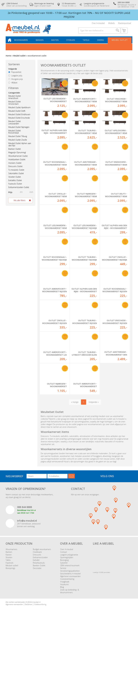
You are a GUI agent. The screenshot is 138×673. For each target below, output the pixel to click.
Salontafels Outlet (16, 176)
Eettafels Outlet (15, 183)
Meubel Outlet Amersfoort (14, 100)
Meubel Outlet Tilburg (17, 139)
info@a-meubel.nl (27, 569)
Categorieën (14, 96)
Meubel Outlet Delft (16, 114)
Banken (42, 43)
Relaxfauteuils (39, 612)
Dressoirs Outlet (15, 169)
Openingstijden (66, 606)
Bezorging (64, 609)
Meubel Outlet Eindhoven (19, 117)
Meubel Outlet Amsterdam (14, 106)
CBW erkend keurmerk (70, 614)
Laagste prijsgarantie (69, 603)
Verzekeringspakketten (70, 620)
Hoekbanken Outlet (16, 162)
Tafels (86, 43)
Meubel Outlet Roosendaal (14, 134)
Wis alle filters (19, 203)
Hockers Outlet (14, 166)
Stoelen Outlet (14, 180)
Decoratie (37, 617)
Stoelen (71, 43)
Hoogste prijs (15, 82)
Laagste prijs (15, 78)
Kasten (56, 43)
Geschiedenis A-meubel (70, 622)
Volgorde (12, 72)
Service (63, 617)
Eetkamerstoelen (40, 606)
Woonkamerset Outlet (18, 159)
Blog (62, 636)
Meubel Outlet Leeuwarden (14, 125)
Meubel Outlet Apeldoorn (19, 110)
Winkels (111, 23)
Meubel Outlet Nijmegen (18, 130)
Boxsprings (10, 617)
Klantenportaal (124, 23)
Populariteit (14, 75)
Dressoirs (37, 603)
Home (8, 58)
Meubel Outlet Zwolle (17, 143)
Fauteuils (9, 612)
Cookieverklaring (67, 628)
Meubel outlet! (119, 43)
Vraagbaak (64, 630)
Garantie (64, 612)
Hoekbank (37, 601)
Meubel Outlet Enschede (19, 121)
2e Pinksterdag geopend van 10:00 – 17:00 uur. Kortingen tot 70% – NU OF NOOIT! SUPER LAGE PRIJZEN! (69, 15)
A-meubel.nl (36, 651)
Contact (63, 601)
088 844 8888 (24, 556)
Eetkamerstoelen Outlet (18, 190)
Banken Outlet (14, 152)
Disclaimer (28, 653)
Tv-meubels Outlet (16, 173)
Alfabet (12, 85)
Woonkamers (23, 43)
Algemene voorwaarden (70, 625)
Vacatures (64, 633)
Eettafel (36, 609)
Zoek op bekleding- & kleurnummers (69, 640)
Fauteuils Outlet (15, 187)
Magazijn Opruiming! (17, 155)
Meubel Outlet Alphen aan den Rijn (19, 147)
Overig (100, 43)
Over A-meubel (98, 23)
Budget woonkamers (42, 598)
